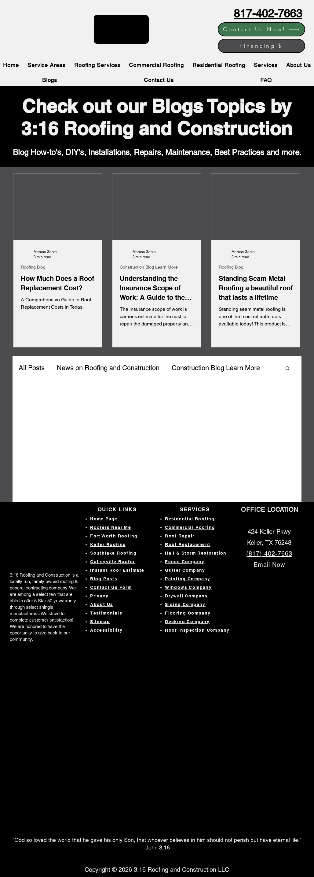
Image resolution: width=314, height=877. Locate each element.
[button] (287, 369)
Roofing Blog (33, 267)
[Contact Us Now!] (261, 29)
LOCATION (269, 509)
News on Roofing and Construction (108, 368)
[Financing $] (261, 46)
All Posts (32, 368)
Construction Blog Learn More (149, 267)
